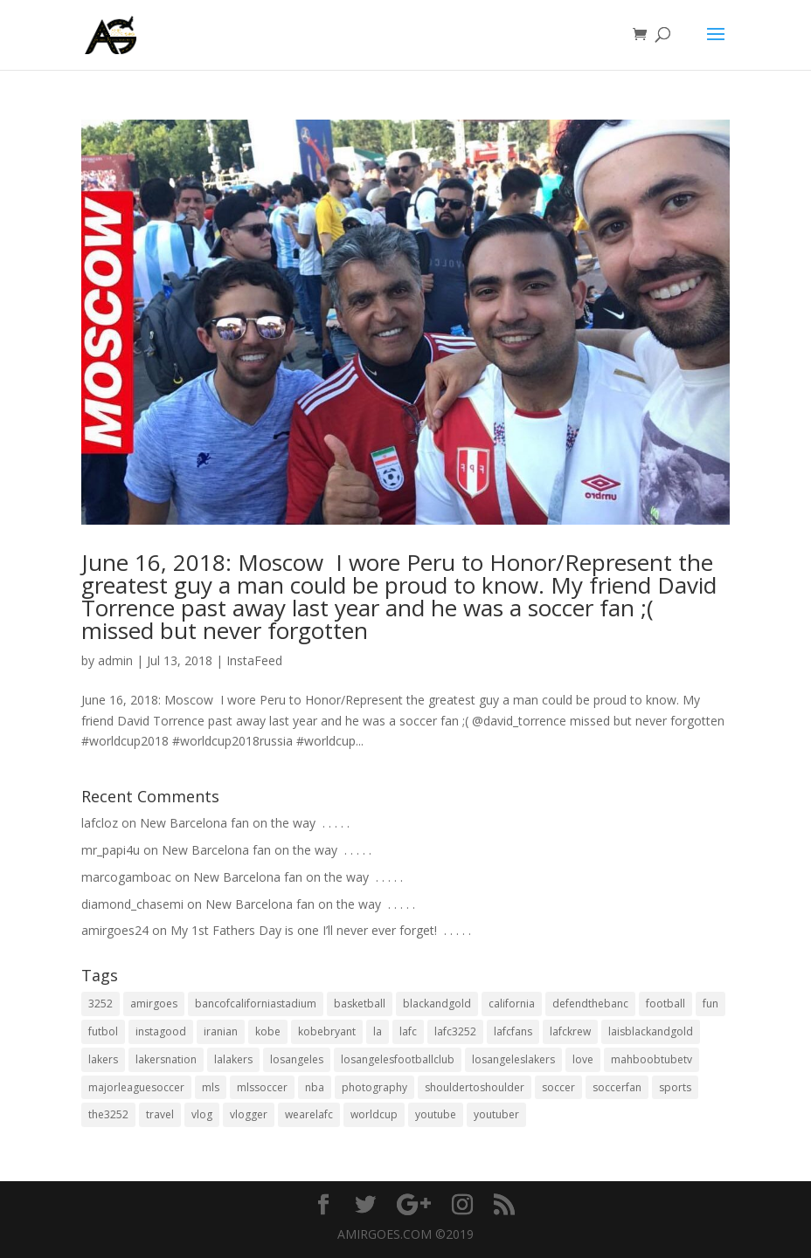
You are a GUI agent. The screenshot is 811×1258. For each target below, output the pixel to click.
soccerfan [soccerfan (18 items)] (617, 1087)
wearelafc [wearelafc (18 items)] (309, 1114)
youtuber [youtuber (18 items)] (496, 1114)
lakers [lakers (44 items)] (103, 1059)
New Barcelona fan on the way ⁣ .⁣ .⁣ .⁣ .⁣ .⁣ (245, 823)
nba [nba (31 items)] (314, 1087)
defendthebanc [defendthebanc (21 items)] (590, 1003)
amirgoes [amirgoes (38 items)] (153, 1003)
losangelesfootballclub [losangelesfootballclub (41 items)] (397, 1059)
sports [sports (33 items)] (675, 1087)
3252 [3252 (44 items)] (100, 1003)
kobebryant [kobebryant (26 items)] (327, 1031)
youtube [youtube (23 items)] (435, 1114)
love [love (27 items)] (582, 1059)
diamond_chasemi (132, 904)
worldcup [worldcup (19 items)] (374, 1114)
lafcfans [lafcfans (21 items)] (513, 1031)
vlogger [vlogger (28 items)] (248, 1114)
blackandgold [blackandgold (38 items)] (437, 1003)
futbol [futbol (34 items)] (103, 1031)
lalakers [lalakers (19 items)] (233, 1059)
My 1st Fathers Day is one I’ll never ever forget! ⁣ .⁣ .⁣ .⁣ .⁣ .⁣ (320, 930)
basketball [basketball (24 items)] (359, 1003)
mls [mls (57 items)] (210, 1087)
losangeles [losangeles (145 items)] (296, 1059)
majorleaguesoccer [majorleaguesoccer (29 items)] (136, 1087)
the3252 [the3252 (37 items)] (108, 1114)
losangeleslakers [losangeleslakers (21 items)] (513, 1059)
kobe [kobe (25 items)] (268, 1031)
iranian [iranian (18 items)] (221, 1031)
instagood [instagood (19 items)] (160, 1031)
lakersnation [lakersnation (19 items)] (166, 1059)
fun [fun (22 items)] (710, 1003)
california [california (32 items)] (512, 1003)
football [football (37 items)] (665, 1003)
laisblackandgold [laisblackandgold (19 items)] (650, 1031)
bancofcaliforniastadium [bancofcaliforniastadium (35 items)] (255, 1003)
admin (115, 660)
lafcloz (99, 823)
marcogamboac (126, 877)
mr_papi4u (110, 850)
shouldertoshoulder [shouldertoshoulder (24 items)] (474, 1087)
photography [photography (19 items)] (374, 1087)
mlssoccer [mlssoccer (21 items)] (262, 1087)
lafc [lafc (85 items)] (408, 1031)
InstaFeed (254, 660)
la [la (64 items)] (377, 1031)
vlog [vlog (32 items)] (201, 1114)
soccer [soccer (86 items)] (558, 1087)
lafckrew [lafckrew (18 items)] (570, 1031)
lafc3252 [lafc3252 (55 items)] (455, 1031)
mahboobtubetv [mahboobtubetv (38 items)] (651, 1059)
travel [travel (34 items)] (160, 1114)
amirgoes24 (115, 930)
